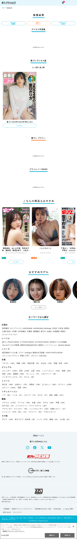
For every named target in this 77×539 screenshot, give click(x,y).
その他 (65, 419)
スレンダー (10, 371)
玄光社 (54, 328)
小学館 (14, 331)
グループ (30, 395)
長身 (7, 374)
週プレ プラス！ (38, 23)
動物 (54, 419)
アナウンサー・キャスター (15, 409)
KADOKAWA (27, 328)
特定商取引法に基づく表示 (43, 509)
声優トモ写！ (25, 356)
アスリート (35, 412)
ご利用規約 (6, 509)
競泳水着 (34, 363)
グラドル (9, 403)
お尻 (36, 371)
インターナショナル (12, 377)
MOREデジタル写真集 (58, 342)
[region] (38, 531)
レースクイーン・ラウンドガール (32, 406)
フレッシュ (33, 374)
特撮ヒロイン (58, 409)
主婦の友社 (6, 331)
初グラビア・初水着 (25, 419)
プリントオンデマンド (10, 356)
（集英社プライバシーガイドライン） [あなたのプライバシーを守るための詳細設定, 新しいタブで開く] (13, 531)
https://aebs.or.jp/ (6, 501)
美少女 (8, 384)
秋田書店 (5, 328)
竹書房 (29, 331)
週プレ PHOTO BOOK (10, 342)
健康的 (19, 374)
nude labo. (43, 356)
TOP (3, 8)
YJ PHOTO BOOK (27, 342)
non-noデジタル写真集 (10, 345)
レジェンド (9, 412)
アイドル (24, 403)
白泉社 (49, 331)
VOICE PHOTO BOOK (54, 353)
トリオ (17, 395)
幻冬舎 (60, 328)
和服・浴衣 (61, 363)
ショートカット (51, 371)
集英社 (66, 328)
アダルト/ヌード (50, 412)
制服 (22, 363)
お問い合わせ (7, 512)
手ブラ (8, 419)
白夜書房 (56, 331)
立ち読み (20, 125)
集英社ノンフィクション (47, 345)
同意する (52, 535)
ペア (6, 395)
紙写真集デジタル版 (9, 353)
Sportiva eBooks (64, 345)
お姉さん (21, 384)
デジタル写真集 (13, 23)
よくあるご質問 (68, 509)
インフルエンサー (39, 409)
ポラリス (34, 356)
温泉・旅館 (56, 395)
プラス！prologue (25, 353)
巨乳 (24, 371)
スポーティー (49, 374)
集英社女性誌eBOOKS (29, 345)
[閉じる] (73, 526)
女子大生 (8, 406)
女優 (37, 403)
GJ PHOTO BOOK (42, 342)
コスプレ (9, 363)
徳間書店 (36, 331)
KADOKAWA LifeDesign (42, 328)
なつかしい (49, 384)
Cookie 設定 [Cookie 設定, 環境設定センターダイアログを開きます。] (5, 535)
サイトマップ (17, 512)
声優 (61, 403)
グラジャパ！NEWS (63, 23)
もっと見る (38, 307)
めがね (47, 363)
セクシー (9, 387)
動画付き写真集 (39, 353)
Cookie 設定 (57, 509)
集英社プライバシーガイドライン (22, 509)
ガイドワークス (16, 328)
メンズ (43, 419)
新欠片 (43, 331)
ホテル (43, 395)
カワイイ (65, 384)
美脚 (67, 371)
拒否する (67, 535)
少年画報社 (22, 331)
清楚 (23, 387)
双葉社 (63, 331)
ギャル (29, 377)
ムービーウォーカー (9, 334)
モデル (49, 403)
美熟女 (35, 384)
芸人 (22, 412)
